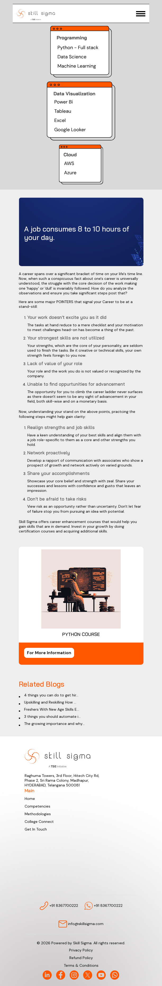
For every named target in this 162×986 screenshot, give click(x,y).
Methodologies (38, 814)
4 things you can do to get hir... (51, 695)
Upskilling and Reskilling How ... (50, 702)
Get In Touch (36, 829)
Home (30, 798)
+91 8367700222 (59, 906)
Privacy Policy (81, 950)
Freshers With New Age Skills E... (51, 709)
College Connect (39, 821)
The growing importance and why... (54, 723)
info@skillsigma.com (81, 924)
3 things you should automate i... (52, 716)
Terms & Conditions (81, 965)
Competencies (37, 806)
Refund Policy (81, 957)
